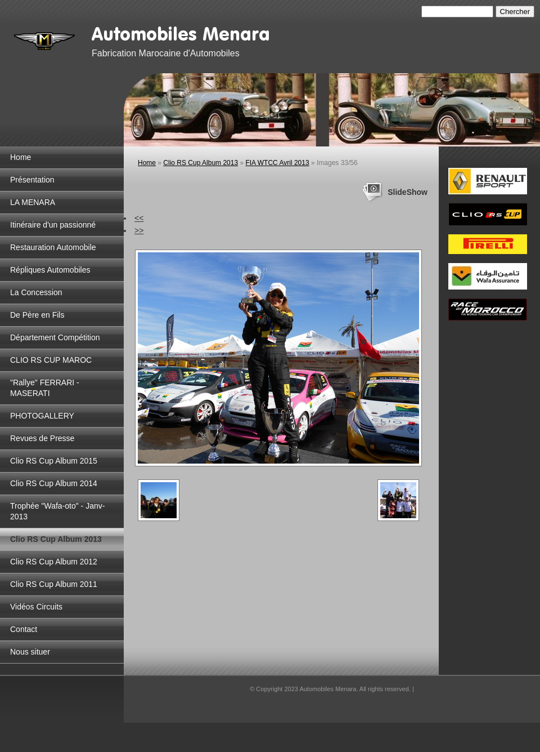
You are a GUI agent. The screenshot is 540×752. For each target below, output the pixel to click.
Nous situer (30, 651)
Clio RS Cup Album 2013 (56, 539)
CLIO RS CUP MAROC (51, 359)
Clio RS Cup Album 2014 (53, 483)
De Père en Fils (37, 314)
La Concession (36, 292)
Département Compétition (55, 337)
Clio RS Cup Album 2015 (53, 460)
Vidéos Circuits (36, 606)
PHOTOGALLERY (42, 415)
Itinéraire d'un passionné (53, 224)
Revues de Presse (42, 438)
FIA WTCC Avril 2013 (277, 163)
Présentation (32, 179)
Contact (23, 629)
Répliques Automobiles (50, 269)
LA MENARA (32, 202)
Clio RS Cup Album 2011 (53, 584)
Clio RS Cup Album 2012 (53, 561)
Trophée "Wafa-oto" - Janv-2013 (57, 511)
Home (20, 157)
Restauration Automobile (53, 247)
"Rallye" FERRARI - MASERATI (44, 388)
